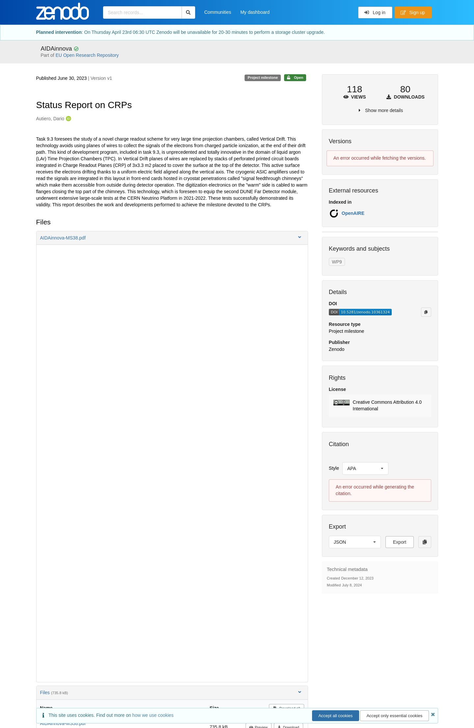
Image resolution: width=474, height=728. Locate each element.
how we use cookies (152, 715)
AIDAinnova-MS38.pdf (63, 723)
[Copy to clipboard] (426, 312)
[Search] (188, 12)
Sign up (413, 12)
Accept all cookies (335, 715)
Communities (217, 12)
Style (334, 468)
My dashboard (255, 12)
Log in (374, 12)
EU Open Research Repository (87, 55)
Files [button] (171, 692)
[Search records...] (142, 12)
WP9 (337, 261)
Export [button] (399, 542)
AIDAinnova (57, 48)
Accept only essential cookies (394, 715)
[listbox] (365, 468)
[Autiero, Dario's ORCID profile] (67, 119)
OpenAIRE (353, 213)
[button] (172, 238)
